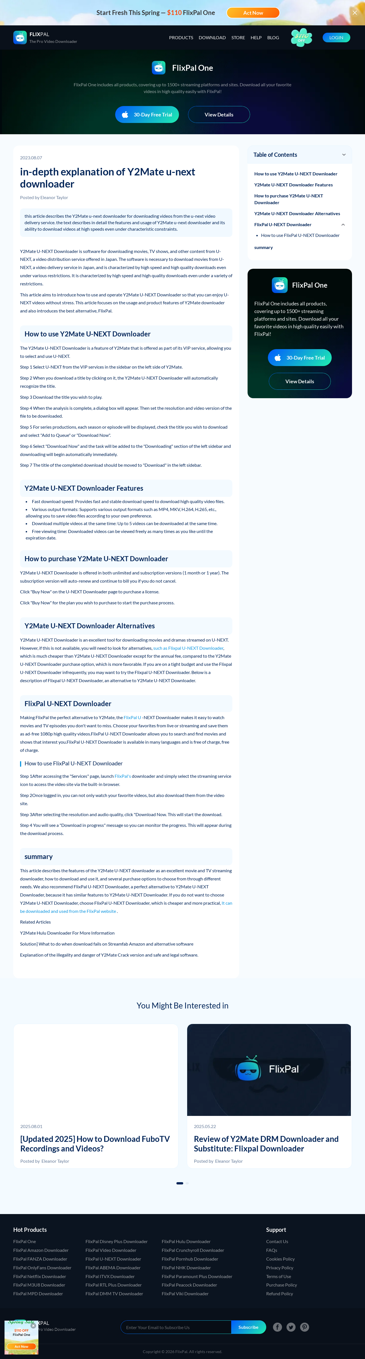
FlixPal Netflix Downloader (39, 1276)
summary (263, 247)
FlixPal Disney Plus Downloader (117, 1241)
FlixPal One (24, 1241)
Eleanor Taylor (54, 197)
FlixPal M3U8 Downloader (39, 1284)
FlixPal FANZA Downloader (40, 1258)
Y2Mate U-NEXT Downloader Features (293, 184)
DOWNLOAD (212, 37)
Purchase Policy (281, 1284)
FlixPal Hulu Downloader (186, 1241)
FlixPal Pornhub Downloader (190, 1258)
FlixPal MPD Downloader (38, 1293)
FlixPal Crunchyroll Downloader (193, 1250)
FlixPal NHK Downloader (186, 1267)
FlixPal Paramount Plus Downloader (197, 1276)
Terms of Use (278, 1276)
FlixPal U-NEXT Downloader (283, 224)
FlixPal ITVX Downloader (110, 1276)
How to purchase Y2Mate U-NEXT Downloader (288, 199)
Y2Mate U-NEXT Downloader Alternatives (297, 213)
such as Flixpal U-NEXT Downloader (188, 648)
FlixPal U (132, 717)
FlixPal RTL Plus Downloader (114, 1284)
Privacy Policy (279, 1267)
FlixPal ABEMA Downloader (113, 1267)
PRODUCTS (181, 37)
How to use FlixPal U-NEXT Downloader (300, 235)
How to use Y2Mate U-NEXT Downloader (296, 173)
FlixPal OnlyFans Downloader (42, 1267)
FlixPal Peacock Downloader (189, 1284)
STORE (238, 37)
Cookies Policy (280, 1258)
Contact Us (277, 1241)
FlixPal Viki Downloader (185, 1293)
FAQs (271, 1250)
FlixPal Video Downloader (111, 1250)
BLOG (273, 37)
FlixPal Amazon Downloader (41, 1250)
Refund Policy (279, 1293)
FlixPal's (123, 776)
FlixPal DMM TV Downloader (114, 1293)
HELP (256, 37)
